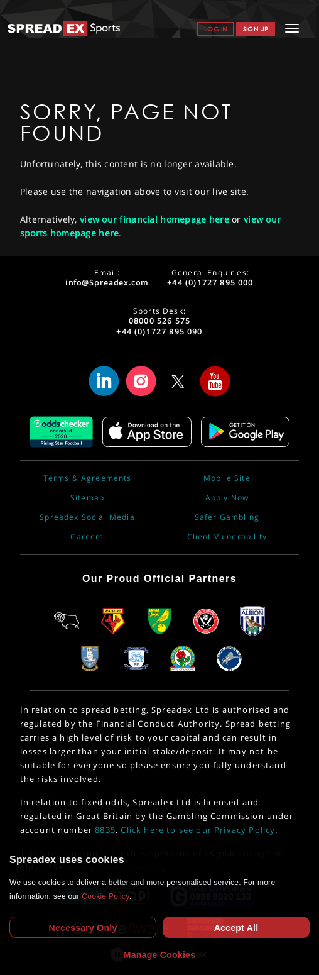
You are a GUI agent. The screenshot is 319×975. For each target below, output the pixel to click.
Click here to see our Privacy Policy (198, 829)
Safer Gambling (227, 517)
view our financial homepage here (154, 219)
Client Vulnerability (227, 537)
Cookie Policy (105, 896)
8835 (105, 829)
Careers (87, 537)
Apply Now (227, 498)
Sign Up (255, 29)
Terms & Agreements (87, 478)
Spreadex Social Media (87, 517)
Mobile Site (227, 478)
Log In (215, 29)
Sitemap (87, 498)
